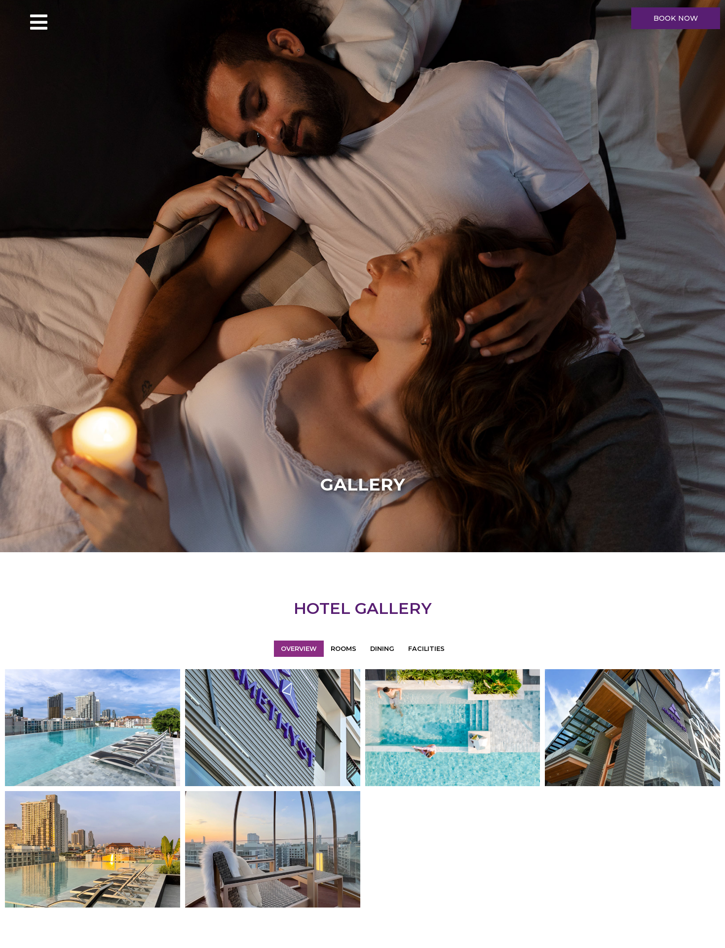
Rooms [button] (343, 648)
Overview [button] (299, 648)
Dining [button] (382, 648)
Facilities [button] (426, 648)
